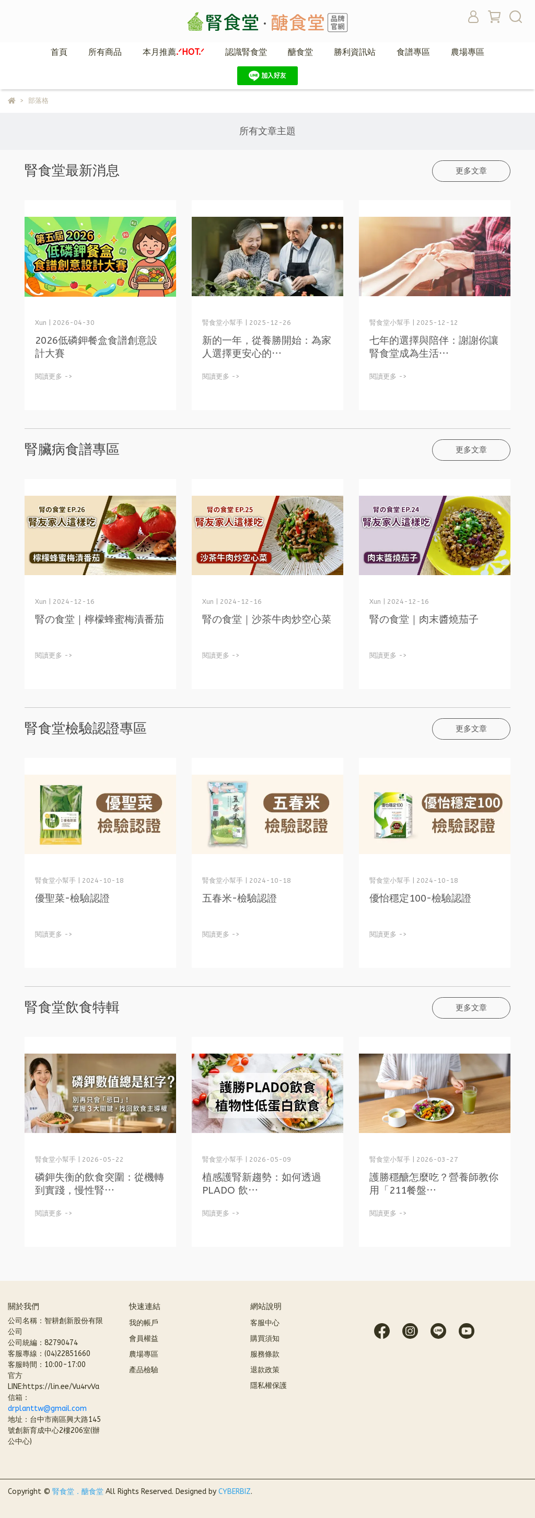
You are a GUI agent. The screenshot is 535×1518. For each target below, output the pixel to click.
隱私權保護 (268, 1385)
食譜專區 (413, 52)
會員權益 (143, 1338)
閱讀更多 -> (54, 376)
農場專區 (467, 52)
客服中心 (265, 1322)
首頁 (59, 52)
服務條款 (265, 1354)
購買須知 (265, 1338)
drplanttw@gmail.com (47, 1408)
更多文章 (471, 171)
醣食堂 (300, 52)
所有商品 (105, 52)
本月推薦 (173, 52)
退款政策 (265, 1369)
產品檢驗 (143, 1369)
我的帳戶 (143, 1322)
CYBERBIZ (234, 1491)
